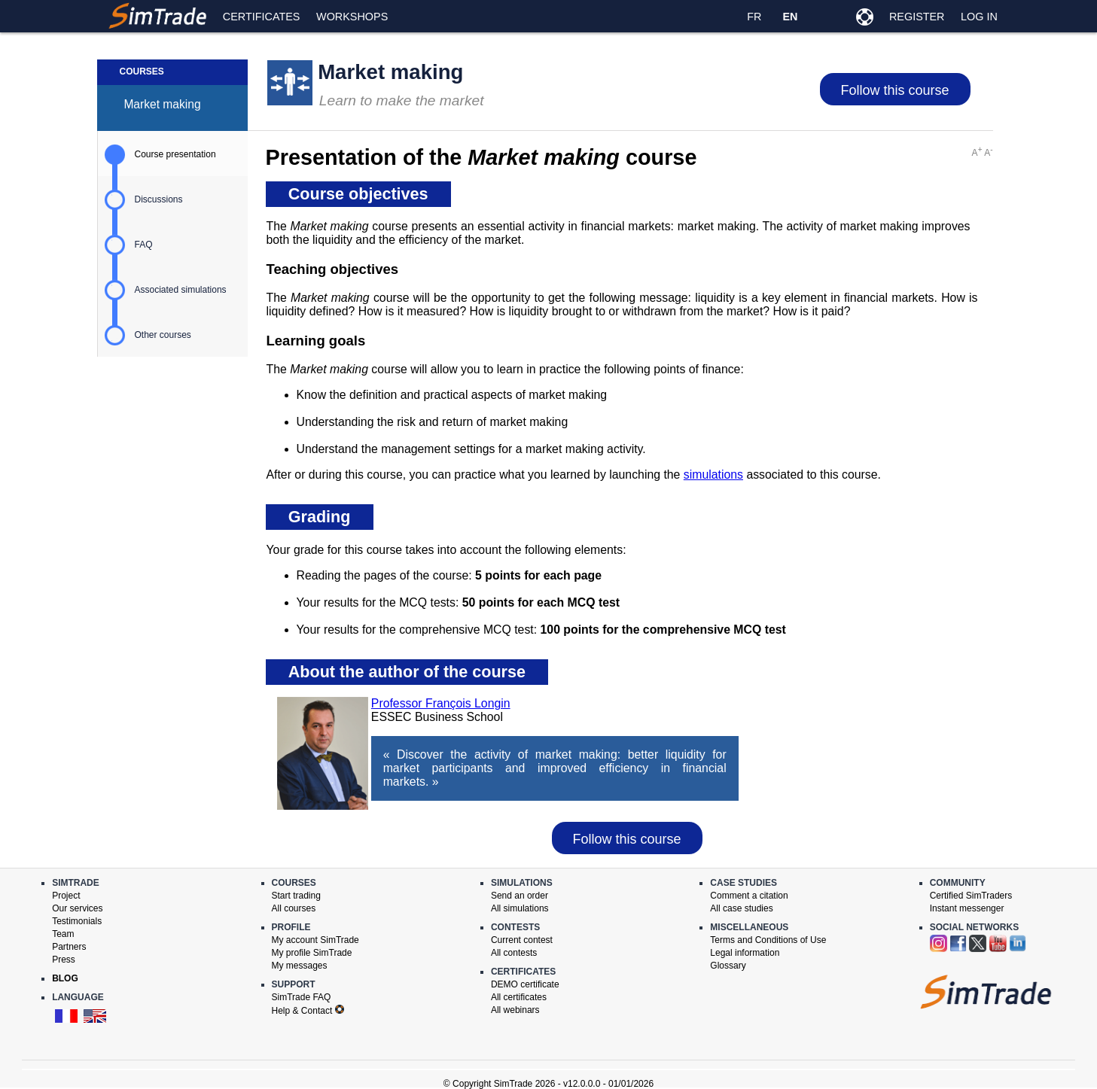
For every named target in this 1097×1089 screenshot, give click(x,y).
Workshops (352, 17)
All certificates (519, 997)
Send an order (519, 895)
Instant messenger (967, 908)
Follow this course (894, 90)
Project (66, 895)
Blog (65, 978)
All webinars (515, 1010)
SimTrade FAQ (301, 997)
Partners (69, 946)
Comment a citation (749, 895)
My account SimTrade (315, 940)
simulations (713, 474)
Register (917, 17)
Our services (77, 908)
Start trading (296, 895)
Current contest (522, 940)
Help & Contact (308, 1010)
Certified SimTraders (971, 895)
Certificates (261, 17)
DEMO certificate (525, 984)
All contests (514, 953)
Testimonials (77, 921)
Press (63, 959)
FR (754, 17)
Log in (979, 17)
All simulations (520, 908)
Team (63, 934)
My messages (300, 965)
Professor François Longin (440, 703)
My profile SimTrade (312, 953)
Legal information (744, 953)
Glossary (727, 965)
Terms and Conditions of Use (768, 940)
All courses (294, 908)
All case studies (741, 908)
